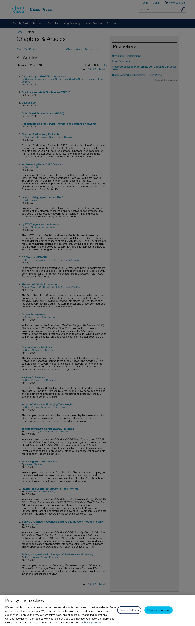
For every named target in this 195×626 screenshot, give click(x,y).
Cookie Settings (129, 610)
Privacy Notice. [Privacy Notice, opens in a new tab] (93, 622)
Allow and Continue (158, 610)
